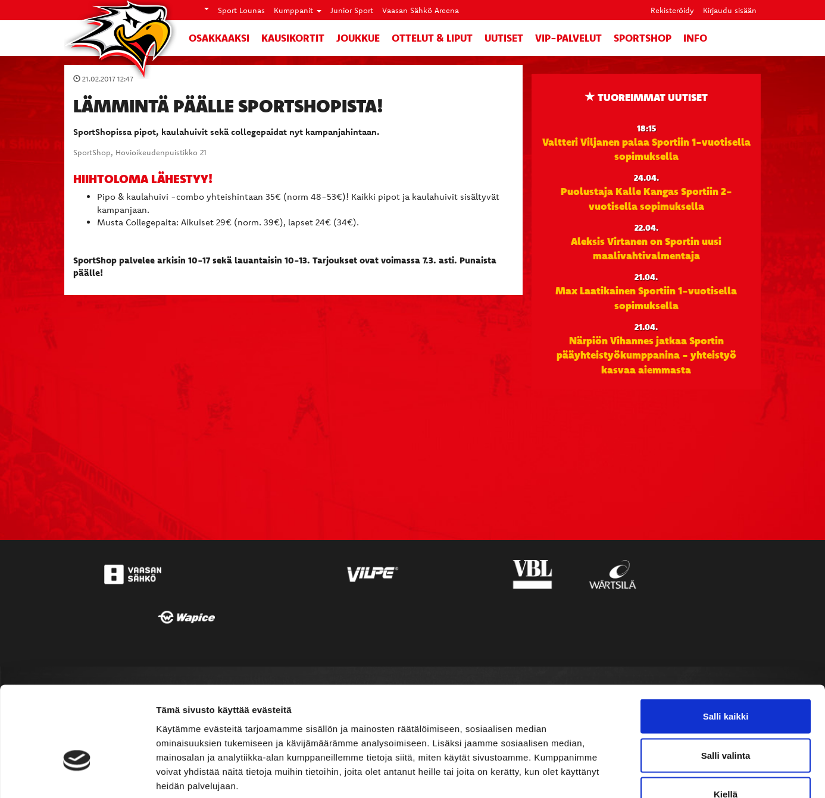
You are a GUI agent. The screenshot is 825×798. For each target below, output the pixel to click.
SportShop (642, 38)
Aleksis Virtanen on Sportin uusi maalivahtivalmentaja (646, 248)
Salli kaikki (726, 642)
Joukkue (358, 38)
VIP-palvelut (568, 38)
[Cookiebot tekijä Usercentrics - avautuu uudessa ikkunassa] (77, 775)
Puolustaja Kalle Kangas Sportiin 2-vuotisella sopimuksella (646, 198)
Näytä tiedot (636, 774)
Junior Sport (351, 10)
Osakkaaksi (219, 38)
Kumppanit (297, 10)
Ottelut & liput (432, 38)
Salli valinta (726, 681)
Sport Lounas (241, 10)
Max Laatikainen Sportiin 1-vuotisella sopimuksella (646, 297)
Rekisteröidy (672, 10)
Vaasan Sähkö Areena (420, 10)
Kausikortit (292, 38)
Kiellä (726, 720)
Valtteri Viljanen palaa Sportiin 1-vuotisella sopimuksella (646, 148)
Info (695, 38)
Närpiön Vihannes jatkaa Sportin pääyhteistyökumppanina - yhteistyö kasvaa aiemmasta (646, 355)
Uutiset (504, 38)
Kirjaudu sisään (730, 10)
